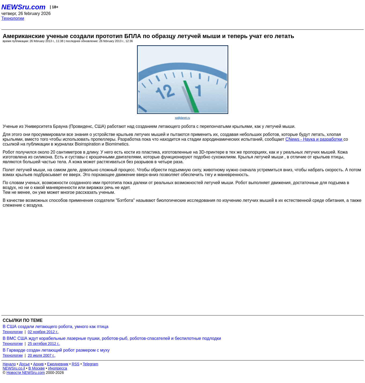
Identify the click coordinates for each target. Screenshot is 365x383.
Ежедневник (57, 364)
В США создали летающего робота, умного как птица (55, 326)
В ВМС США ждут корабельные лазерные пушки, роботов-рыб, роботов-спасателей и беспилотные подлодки (112, 338)
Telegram (90, 364)
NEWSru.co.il (14, 368)
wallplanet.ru (182, 117)
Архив (38, 364)
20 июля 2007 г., (42, 355)
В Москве (36, 368)
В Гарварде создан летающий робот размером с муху (56, 350)
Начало (9, 364)
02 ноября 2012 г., (43, 332)
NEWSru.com (23, 7)
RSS (75, 364)
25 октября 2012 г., (44, 343)
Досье (24, 364)
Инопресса (57, 368)
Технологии (12, 18)
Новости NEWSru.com (25, 372)
